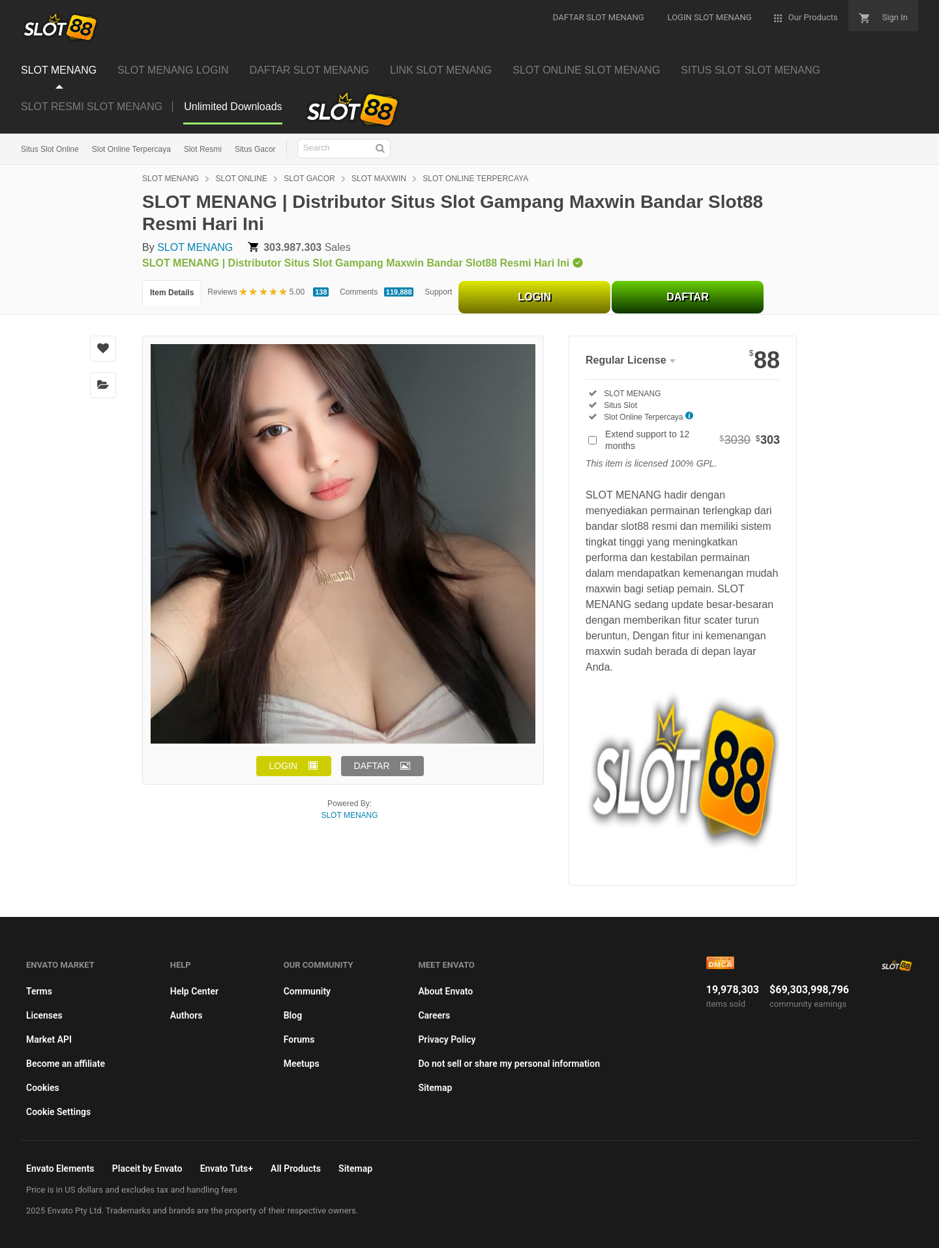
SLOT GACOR (309, 178)
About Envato (445, 991)
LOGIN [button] (283, 766)
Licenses (44, 1015)
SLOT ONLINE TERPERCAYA (475, 178)
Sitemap (435, 1087)
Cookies (42, 1087)
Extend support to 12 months (692, 440)
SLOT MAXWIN (378, 178)
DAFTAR (687, 296)
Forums (299, 1039)
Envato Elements (60, 1168)
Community (307, 991)
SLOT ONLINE (241, 178)
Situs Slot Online (50, 149)
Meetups (302, 1063)
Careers (434, 1015)
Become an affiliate (65, 1063)
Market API (49, 1039)
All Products (296, 1168)
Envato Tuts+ (226, 1168)
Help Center (194, 991)
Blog (293, 1015)
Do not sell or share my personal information (509, 1063)
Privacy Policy (446, 1039)
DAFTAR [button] (372, 766)
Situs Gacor (255, 149)
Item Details (172, 292)
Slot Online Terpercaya (131, 149)
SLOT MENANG (170, 178)
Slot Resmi (203, 149)
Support (438, 292)
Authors (186, 1015)
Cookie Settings (58, 1112)
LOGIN (534, 296)
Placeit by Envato (147, 1168)
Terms (39, 991)
